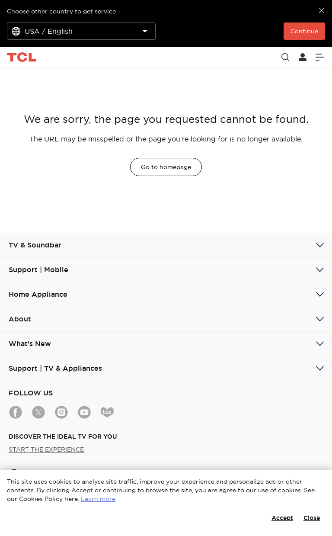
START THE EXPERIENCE (46, 449)
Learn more (98, 499)
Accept (282, 518)
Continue (304, 31)
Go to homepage (166, 167)
